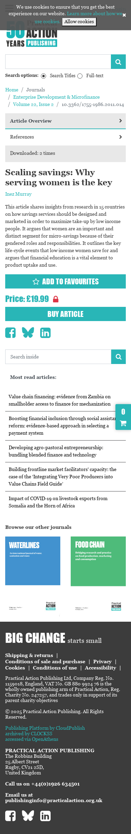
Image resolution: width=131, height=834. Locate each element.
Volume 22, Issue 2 (33, 104)
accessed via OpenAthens (31, 739)
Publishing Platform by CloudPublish (45, 728)
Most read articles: (33, 377)
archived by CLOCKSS (28, 733)
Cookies (15, 668)
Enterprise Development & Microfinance (56, 97)
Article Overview (66, 121)
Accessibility (100, 668)
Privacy (102, 661)
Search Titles (63, 75)
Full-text (94, 75)
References (66, 137)
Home (11, 89)
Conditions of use (55, 668)
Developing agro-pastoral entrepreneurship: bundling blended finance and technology (56, 451)
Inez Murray (18, 194)
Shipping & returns (29, 655)
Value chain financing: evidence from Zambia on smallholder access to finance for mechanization (60, 400)
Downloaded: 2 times (32, 153)
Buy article (65, 314)
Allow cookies (79, 21)
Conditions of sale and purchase (45, 661)
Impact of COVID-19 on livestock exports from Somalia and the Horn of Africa (58, 502)
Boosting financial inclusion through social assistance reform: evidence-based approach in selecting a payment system (65, 426)
